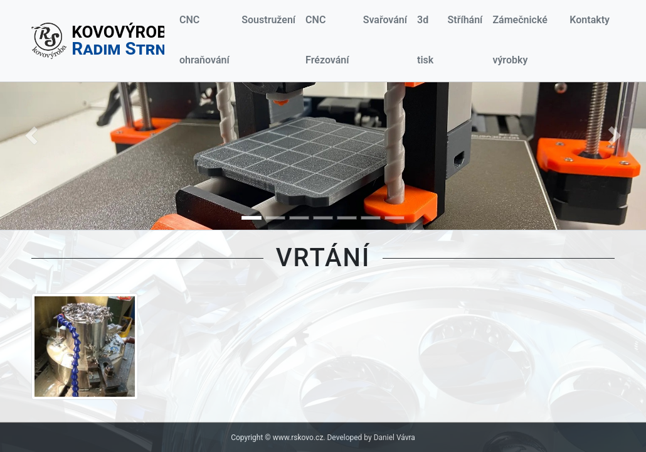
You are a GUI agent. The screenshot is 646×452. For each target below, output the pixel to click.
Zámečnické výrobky (519, 40)
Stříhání (464, 20)
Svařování (385, 20)
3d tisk (425, 40)
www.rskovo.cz (298, 437)
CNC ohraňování (204, 40)
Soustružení (268, 20)
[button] (31, 135)
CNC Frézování (327, 40)
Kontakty (589, 20)
